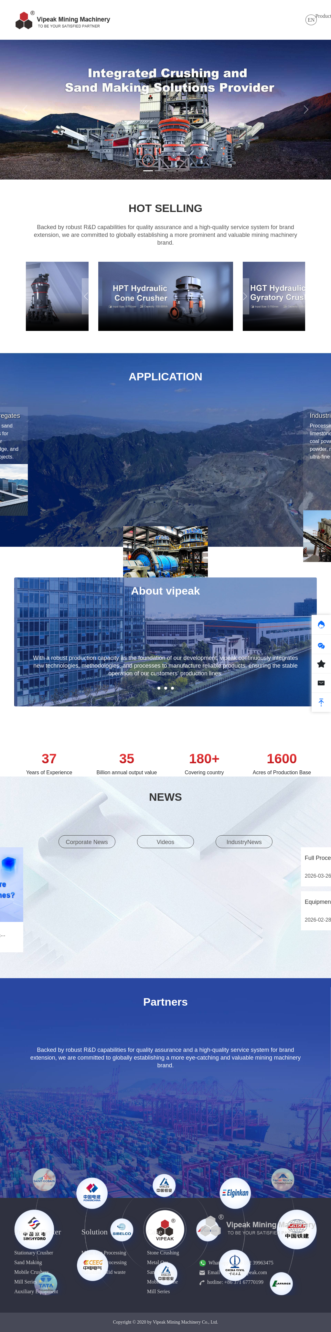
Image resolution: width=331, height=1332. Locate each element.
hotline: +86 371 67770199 (231, 1282)
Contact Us (287, 19)
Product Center (37, 1232)
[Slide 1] (148, 170)
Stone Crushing (163, 1252)
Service (238, 16)
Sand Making (28, 1262)
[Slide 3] (171, 170)
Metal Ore (157, 1262)
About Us (262, 19)
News (193, 16)
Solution (168, 16)
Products (140, 16)
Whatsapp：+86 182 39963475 (236, 1262)
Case (215, 16)
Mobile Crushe (162, 1281)
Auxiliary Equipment (36, 1291)
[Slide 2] (160, 170)
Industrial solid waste (103, 1272)
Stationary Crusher (33, 1252)
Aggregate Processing (104, 1262)
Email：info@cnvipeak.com (233, 1272)
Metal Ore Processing (103, 1252)
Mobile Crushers (31, 1272)
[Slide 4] (183, 170)
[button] (245, 296)
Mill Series (25, 1281)
